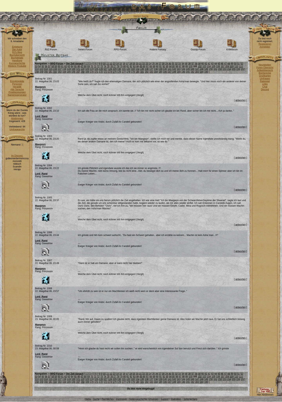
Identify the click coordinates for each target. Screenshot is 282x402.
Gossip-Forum (198, 48)
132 (128, 69)
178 (128, 71)
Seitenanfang (190, 399)
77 (114, 66)
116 (55, 69)
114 (46, 69)
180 (137, 71)
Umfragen (265, 78)
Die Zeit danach (74, 63)
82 (131, 66)
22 (143, 63)
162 (55, 71)
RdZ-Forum (51, 48)
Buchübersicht (17, 55)
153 (224, 69)
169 (87, 71)
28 (163, 63)
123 (87, 69)
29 (166, 63)
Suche (145, 16)
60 (59, 66)
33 (179, 63)
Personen (17, 84)
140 (165, 69)
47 (225, 63)
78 (118, 66)
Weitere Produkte (17, 66)
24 (150, 63)
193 (197, 71)
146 (192, 69)
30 (169, 63)
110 (236, 66)
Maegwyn (40, 87)
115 (50, 69)
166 (73, 71)
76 (111, 66)
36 (189, 63)
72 (98, 66)
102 (200, 66)
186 (165, 71)
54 (39, 66)
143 (179, 69)
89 (154, 66)
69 (88, 66)
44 (215, 63)
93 (167, 66)
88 (150, 66)
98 (183, 66)
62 (65, 66)
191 (188, 71)
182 (147, 71)
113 (41, 69)
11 (107, 63)
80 (124, 66)
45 (219, 63)
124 (92, 69)
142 (174, 69)
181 (142, 71)
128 (110, 69)
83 (134, 66)
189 (179, 71)
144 (183, 69)
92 (163, 66)
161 (50, 71)
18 (130, 63)
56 (46, 66)
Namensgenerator (17, 95)
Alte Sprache (17, 89)
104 (209, 66)
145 (188, 69)
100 (191, 66)
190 (183, 71)
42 (209, 63)
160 (46, 71)
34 (183, 63)
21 (140, 63)
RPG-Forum (120, 48)
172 (101, 71)
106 (218, 66)
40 (202, 63)
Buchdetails (17, 57)
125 (96, 69)
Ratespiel (265, 81)
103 (204, 66)
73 (101, 66)
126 (101, 69)
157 (243, 69)
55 (42, 66)
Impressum (121, 399)
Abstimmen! (17, 118)
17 (127, 63)
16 (124, 63)
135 (142, 69)
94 (170, 66)
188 (174, 71)
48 (228, 63)
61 (62, 66)
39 (199, 63)
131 (124, 69)
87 (147, 66)
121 (78, 69)
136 (147, 69)
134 (137, 69)
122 (83, 69)
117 (60, 69)
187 (170, 71)
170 (92, 71)
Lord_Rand (41, 116)
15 (120, 63)
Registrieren (264, 44)
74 (105, 66)
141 (170, 69)
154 (229, 69)
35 (186, 63)
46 (222, 63)
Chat (264, 86)
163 (60, 71)
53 (36, 66)
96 (176, 66)
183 (151, 71)
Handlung (17, 60)
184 (156, 71)
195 (206, 71)
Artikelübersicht (265, 70)
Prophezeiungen (17, 92)
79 (121, 66)
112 (37, 69)
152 (220, 69)
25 (153, 63)
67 (82, 66)
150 (211, 69)
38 (196, 63)
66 (78, 66)
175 (115, 71)
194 (202, 71)
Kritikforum (232, 48)
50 (235, 63)
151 (215, 69)
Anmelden (264, 46)
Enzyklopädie (17, 81)
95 (173, 66)
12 (111, 63)
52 (241, 63)
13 (114, 63)
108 (227, 66)
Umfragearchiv (17, 129)
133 (133, 69)
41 (205, 63)
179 (133, 71)
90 (157, 66)
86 (144, 66)
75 (108, 66)
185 (160, 71)
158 (37, 71)
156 (238, 69)
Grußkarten (265, 75)
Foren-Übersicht (264, 67)
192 (192, 71)
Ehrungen (153, 399)
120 (73, 69)
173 (106, 71)
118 (64, 69)
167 (78, 71)
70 (91, 66)
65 (75, 66)
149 (206, 69)
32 (176, 63)
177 (124, 71)
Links (265, 84)
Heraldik (17, 86)
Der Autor (17, 49)
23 (147, 63)
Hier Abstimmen (265, 393)
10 (104, 63)
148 (202, 69)
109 (232, 66)
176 (119, 71)
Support (164, 399)
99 (186, 66)
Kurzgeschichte (17, 63)
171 (96, 71)
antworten (240, 100)
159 (41, 71)
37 (192, 63)
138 (156, 69)
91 (160, 66)
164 (64, 71)
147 (197, 69)
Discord (265, 89)
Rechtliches (108, 399)
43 (212, 63)
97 (180, 66)
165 (69, 71)
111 (241, 66)
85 (141, 66)
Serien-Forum (85, 48)
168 (83, 71)
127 (106, 69)
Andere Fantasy (157, 48)
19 (134, 63)
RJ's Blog (17, 52)
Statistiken (176, 399)
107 (223, 66)
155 (234, 69)
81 (128, 66)
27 (160, 63)
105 (213, 66)
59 (55, 66)
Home (137, 16)
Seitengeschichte (138, 399)
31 (173, 63)
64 (72, 66)
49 (232, 63)
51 (238, 63)
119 (69, 69)
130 (119, 69)
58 (52, 66)
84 (137, 66)
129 (115, 69)
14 (117, 63)
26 (156, 63)
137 (151, 69)
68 (85, 66)
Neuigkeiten (265, 64)
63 (69, 66)
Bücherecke (265, 73)
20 (137, 63)
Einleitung (17, 46)
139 (160, 69)
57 (49, 66)
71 (95, 66)
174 (110, 71)
